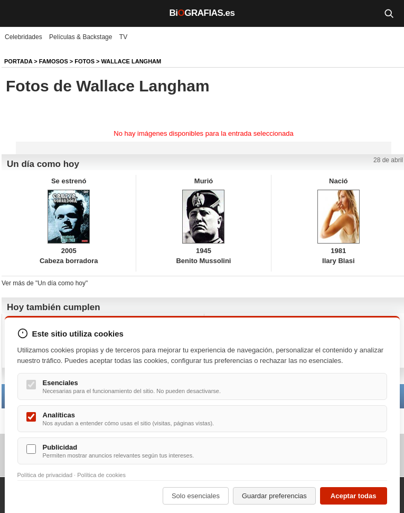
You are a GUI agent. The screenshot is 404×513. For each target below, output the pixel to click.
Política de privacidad (45, 475)
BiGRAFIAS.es (202, 13)
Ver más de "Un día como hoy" (45, 283)
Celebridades (23, 37)
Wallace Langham (131, 61)
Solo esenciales (196, 496)
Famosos (53, 61)
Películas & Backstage (80, 37)
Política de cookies (101, 475)
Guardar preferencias (274, 496)
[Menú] (15, 13)
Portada (18, 61)
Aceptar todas (354, 496)
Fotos (84, 61)
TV (123, 37)
